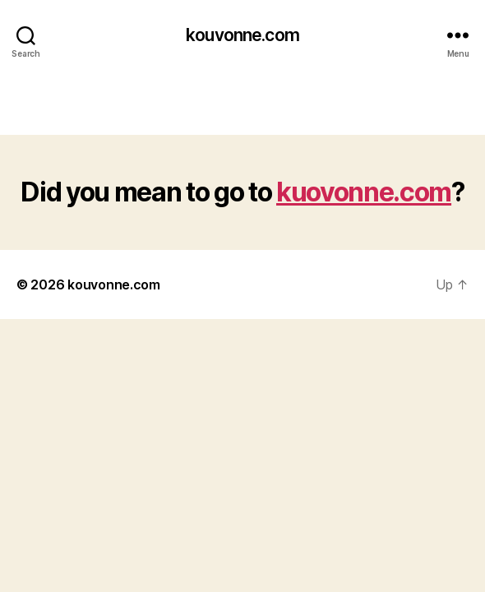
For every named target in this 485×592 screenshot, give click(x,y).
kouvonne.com (242, 35)
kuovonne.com (363, 192)
